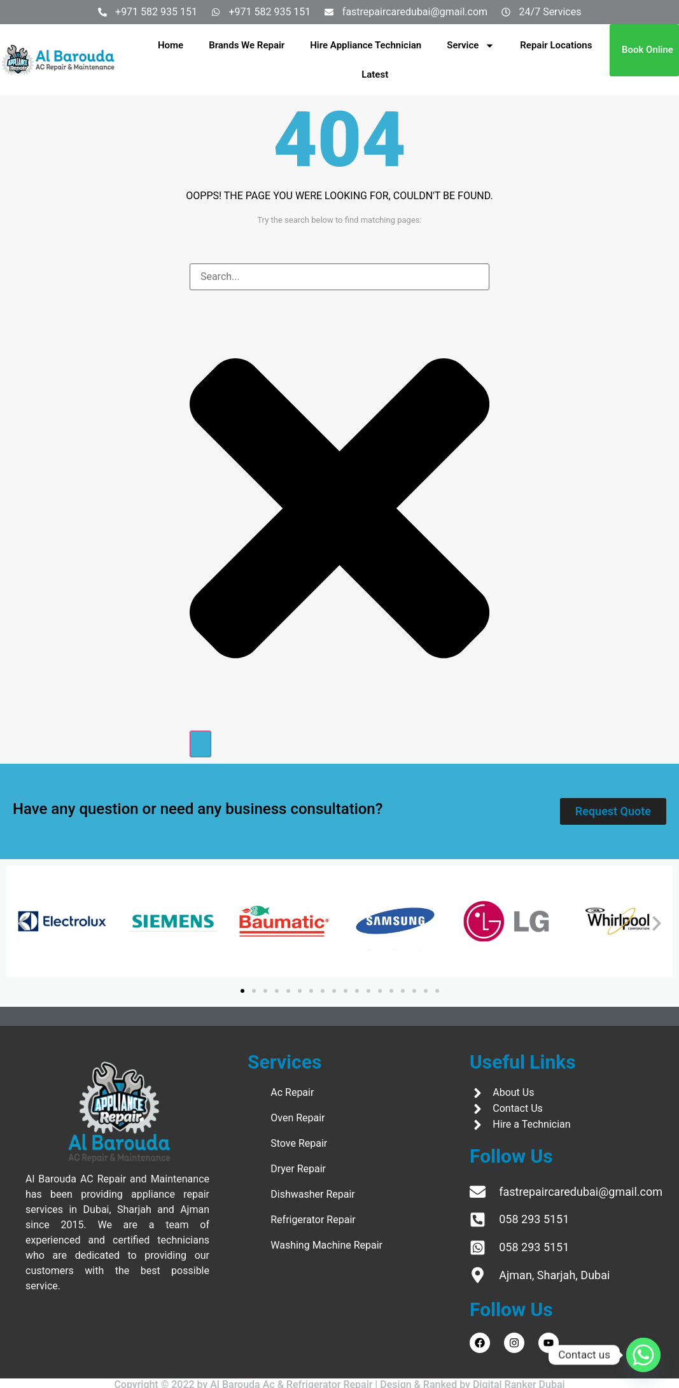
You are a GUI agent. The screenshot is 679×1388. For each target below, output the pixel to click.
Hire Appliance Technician (365, 45)
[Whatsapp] (643, 1355)
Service (470, 45)
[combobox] (339, 276)
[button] (22, 923)
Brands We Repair (246, 45)
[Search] (200, 744)
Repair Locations (556, 45)
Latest (374, 74)
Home (170, 45)
